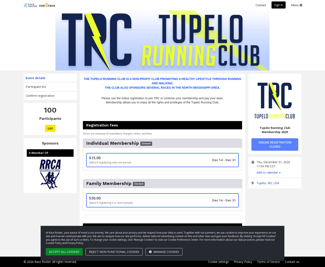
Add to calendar (269, 172)
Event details (35, 78)
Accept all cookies (64, 252)
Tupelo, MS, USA (268, 183)
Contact (261, 5)
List (50, 128)
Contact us (292, 262)
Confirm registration (40, 95)
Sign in (278, 5)
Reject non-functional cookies (114, 252)
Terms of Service (268, 262)
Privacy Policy (243, 262)
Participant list (36, 87)
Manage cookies (164, 252)
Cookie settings (218, 262)
